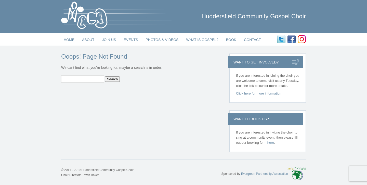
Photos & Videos (162, 40)
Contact (252, 40)
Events (131, 40)
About (88, 40)
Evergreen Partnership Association (264, 174)
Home (69, 40)
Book (231, 40)
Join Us (109, 40)
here (270, 142)
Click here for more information (258, 93)
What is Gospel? (202, 40)
